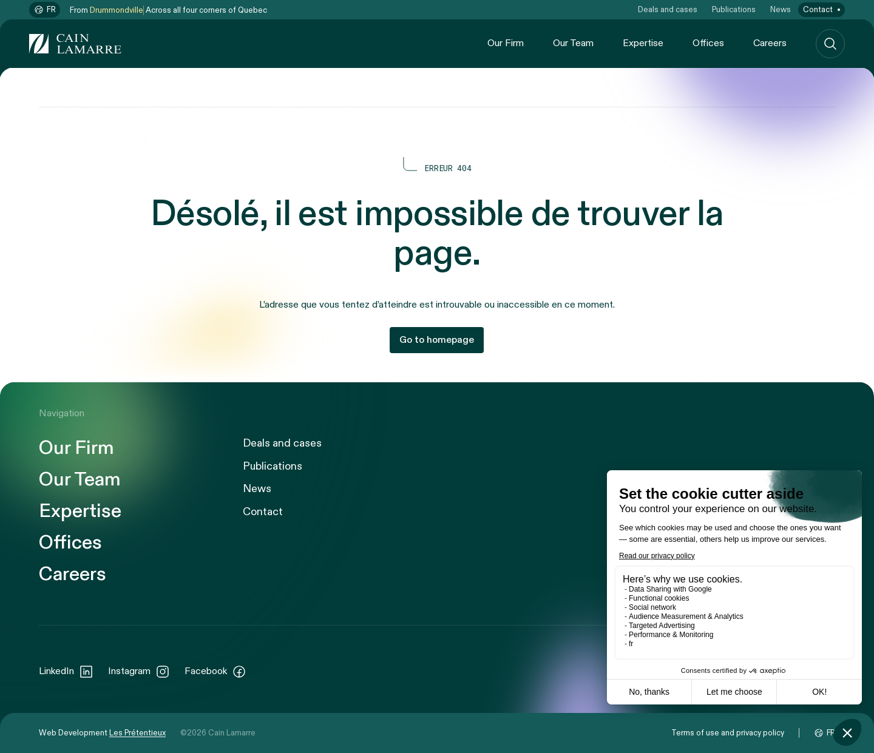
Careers (770, 43)
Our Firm (505, 43)
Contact (818, 9)
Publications (734, 9)
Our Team (573, 43)
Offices (708, 43)
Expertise (643, 43)
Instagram (139, 671)
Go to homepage (436, 340)
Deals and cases (667, 9)
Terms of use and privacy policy (727, 733)
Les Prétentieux (137, 733)
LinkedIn (66, 671)
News (780, 9)
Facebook (215, 671)
